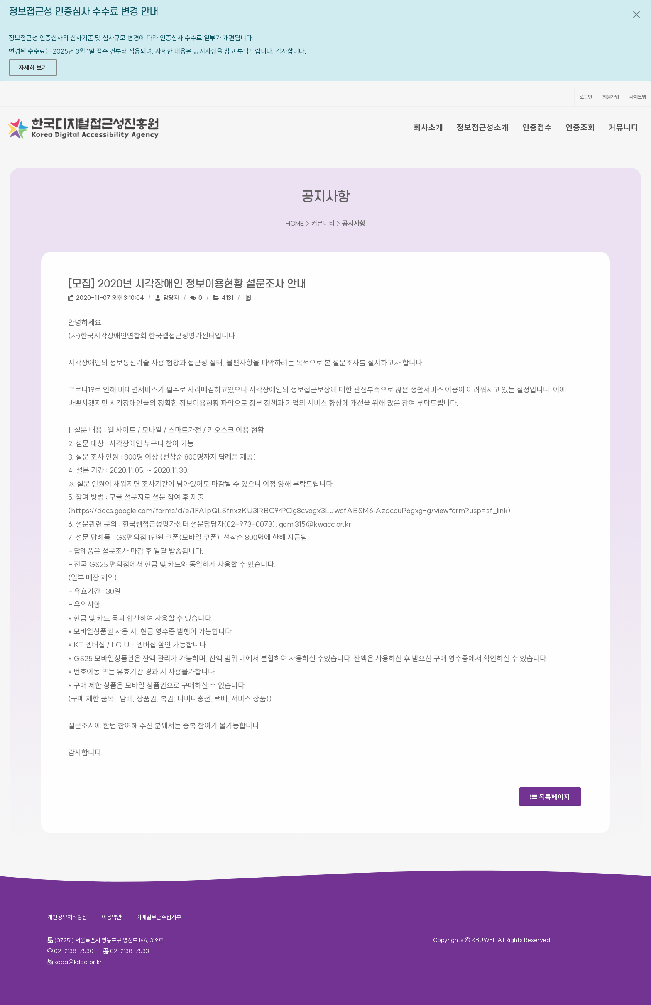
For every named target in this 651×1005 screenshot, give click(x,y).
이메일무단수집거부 (158, 917)
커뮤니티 (624, 127)
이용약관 (112, 917)
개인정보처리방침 (67, 917)
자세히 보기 (33, 67)
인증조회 (580, 127)
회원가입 (610, 97)
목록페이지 (550, 794)
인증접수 (537, 127)
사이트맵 (637, 97)
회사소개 (428, 127)
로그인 (586, 97)
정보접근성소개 (483, 127)
